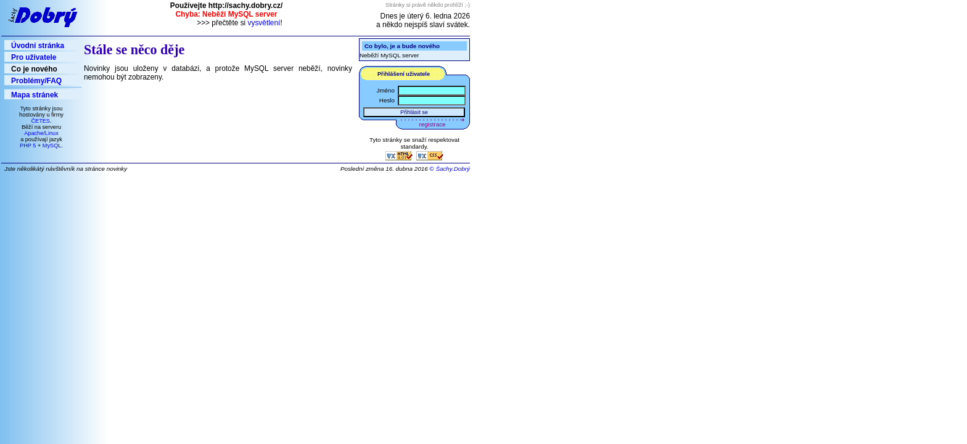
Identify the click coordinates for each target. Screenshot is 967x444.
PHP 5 (28, 145)
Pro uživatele (33, 57)
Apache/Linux (41, 133)
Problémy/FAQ (36, 80)
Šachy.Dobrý (452, 168)
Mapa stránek (34, 95)
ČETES (40, 121)
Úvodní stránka (37, 45)
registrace (433, 124)
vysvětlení (264, 22)
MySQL (52, 145)
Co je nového (34, 69)
